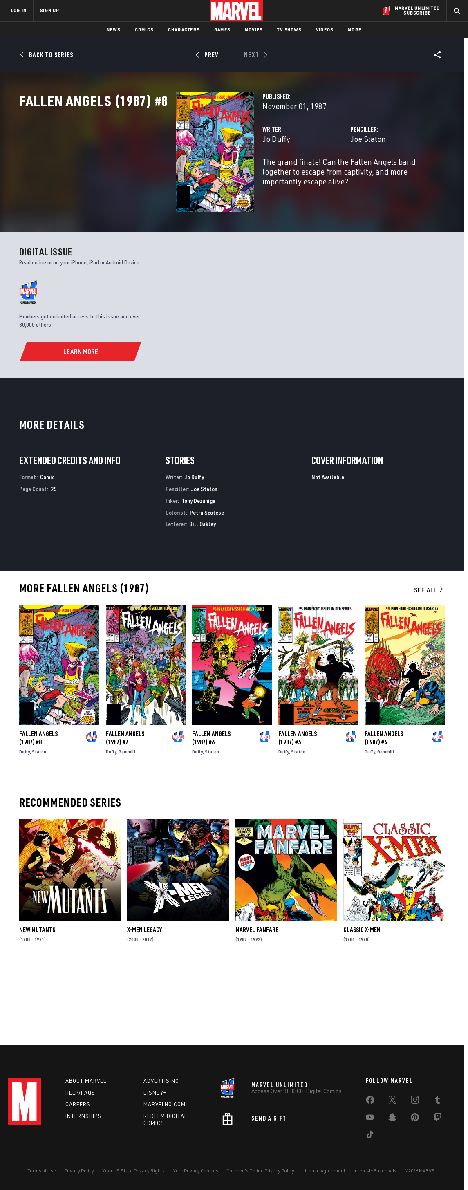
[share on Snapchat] (392, 1119)
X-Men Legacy (144, 1002)
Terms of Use (41, 1171)
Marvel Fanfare (256, 1002)
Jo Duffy (166, 174)
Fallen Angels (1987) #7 (125, 810)
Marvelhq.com (164, 1104)
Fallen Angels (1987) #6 (211, 810)
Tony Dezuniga (198, 572)
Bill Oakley (202, 596)
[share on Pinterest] (415, 1119)
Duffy (24, 824)
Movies (253, 30)
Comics (144, 30)
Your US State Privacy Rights (133, 1171)
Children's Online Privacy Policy (260, 1171)
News (113, 30)
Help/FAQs (80, 1092)
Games (222, 30)
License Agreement (323, 1171)
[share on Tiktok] (370, 1136)
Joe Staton (313, 174)
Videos (324, 30)
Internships (83, 1116)
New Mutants (37, 1002)
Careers (77, 1104)
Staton (39, 824)
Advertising (161, 1081)
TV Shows (289, 30)
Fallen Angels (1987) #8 (38, 810)
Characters (183, 30)
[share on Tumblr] (437, 1101)
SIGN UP (49, 10)
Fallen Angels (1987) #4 (384, 810)
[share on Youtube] (370, 1119)
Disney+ (155, 1092)
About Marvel (85, 1081)
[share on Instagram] (415, 1101)
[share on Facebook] (370, 1102)
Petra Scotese (207, 584)
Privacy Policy (79, 1171)
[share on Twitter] (392, 1101)
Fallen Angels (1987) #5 (297, 810)
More (354, 30)
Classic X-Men (362, 1002)
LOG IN (19, 10)
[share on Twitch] (437, 1119)
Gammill (127, 824)
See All (429, 662)
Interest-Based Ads (375, 1171)
